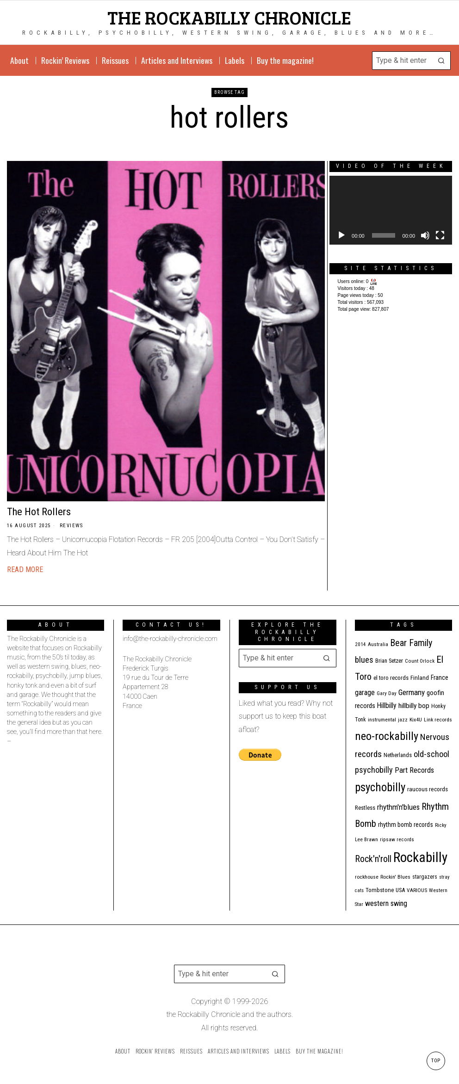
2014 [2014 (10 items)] (360, 644)
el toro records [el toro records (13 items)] (391, 677)
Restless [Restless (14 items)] (365, 807)
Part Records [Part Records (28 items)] (414, 770)
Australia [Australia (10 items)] (378, 644)
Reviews (71, 526)
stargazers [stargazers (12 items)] (424, 877)
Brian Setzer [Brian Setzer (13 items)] (389, 660)
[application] (390, 210)
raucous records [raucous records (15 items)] (427, 789)
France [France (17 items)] (439, 677)
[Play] (341, 235)
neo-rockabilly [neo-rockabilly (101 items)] (386, 736)
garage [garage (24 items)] (365, 692)
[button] (441, 60)
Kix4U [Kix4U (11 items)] (415, 719)
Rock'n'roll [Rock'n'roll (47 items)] (373, 859)
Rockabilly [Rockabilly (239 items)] (420, 857)
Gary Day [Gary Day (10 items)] (387, 693)
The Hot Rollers (39, 511)
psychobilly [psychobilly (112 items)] (380, 787)
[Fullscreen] (440, 235)
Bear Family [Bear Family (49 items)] (411, 642)
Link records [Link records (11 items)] (438, 719)
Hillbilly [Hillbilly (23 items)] (387, 705)
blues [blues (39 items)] (364, 660)
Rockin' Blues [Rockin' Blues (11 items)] (395, 877)
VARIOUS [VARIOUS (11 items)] (417, 890)
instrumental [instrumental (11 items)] (382, 719)
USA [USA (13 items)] (400, 890)
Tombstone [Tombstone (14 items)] (380, 890)
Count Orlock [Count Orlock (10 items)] (419, 661)
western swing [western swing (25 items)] (386, 903)
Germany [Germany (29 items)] (411, 692)
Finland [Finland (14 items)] (419, 677)
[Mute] (425, 235)
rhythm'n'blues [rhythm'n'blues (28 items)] (398, 807)
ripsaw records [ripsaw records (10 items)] (397, 840)
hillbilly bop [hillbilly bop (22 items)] (413, 706)
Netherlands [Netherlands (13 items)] (398, 754)
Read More (25, 569)
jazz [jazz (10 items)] (403, 720)
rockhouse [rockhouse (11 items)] (366, 877)
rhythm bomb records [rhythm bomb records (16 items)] (405, 824)
